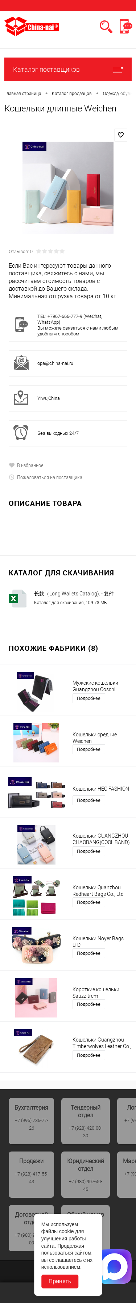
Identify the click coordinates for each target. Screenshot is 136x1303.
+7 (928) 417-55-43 (31, 1177)
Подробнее (88, 698)
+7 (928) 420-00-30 (85, 1131)
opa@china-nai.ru (55, 363)
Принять (60, 1281)
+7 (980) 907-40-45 (85, 1185)
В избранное (26, 465)
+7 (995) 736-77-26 (31, 1124)
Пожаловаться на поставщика (45, 477)
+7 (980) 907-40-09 (31, 1238)
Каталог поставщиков (68, 69)
